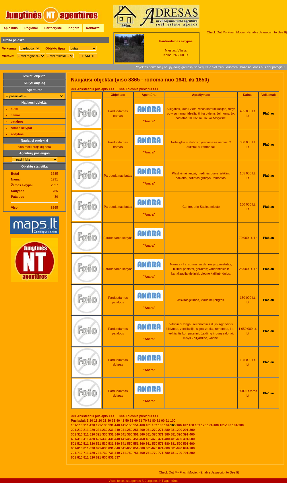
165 (172, 425)
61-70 (143, 420)
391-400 (189, 434)
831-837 (114, 457)
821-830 (101, 457)
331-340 (114, 434)
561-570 (151, 443)
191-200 (238, 425)
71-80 (152, 420)
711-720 (89, 453)
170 (203, 425)
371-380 (164, 434)
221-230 (101, 429)
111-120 (89, 425)
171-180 (213, 425)
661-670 (151, 448)
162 (154, 425)
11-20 (98, 420)
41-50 (125, 420)
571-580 (164, 443)
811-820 (89, 457)
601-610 (76, 448)
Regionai (31, 28)
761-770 (151, 453)
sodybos (17, 134)
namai (15, 115)
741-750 (126, 453)
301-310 (76, 434)
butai (14, 109)
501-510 (76, 443)
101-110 (76, 425)
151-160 (139, 425)
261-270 (151, 429)
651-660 (139, 448)
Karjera (73, 28)
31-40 (116, 420)
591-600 (189, 443)
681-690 (176, 448)
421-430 (101, 439)
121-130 (101, 425)
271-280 (164, 429)
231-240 (114, 429)
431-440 (114, 439)
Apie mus (10, 28)
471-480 (164, 439)
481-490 (176, 439)
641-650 (126, 448)
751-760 (139, 453)
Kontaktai (93, 28)
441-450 (126, 439)
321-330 (101, 434)
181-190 (225, 425)
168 (191, 425)
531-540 (114, 443)
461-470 (151, 439)
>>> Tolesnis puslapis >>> (138, 89)
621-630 (101, 448)
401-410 (76, 439)
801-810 (76, 457)
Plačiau (268, 113)
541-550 (126, 443)
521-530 (101, 443)
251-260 (139, 429)
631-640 (114, 448)
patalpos (17, 121)
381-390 (176, 434)
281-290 (176, 429)
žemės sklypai (21, 128)
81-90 (161, 420)
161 (148, 425)
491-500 (189, 439)
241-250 (126, 429)
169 (197, 425)
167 (185, 425)
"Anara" (149, 121)
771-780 (164, 453)
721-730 (101, 453)
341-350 (126, 434)
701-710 (76, 453)
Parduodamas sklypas (176, 41)
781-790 (176, 453)
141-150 (126, 425)
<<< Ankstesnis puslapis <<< (92, 89)
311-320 (89, 434)
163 (160, 425)
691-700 (189, 448)
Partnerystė (53, 28)
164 (166, 425)
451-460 (139, 439)
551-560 (139, 443)
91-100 (170, 420)
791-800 (189, 453)
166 (179, 425)
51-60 (134, 420)
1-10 (90, 420)
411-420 (89, 439)
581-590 (176, 443)
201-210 (76, 429)
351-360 (139, 434)
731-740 (114, 453)
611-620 (89, 448)
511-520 (89, 443)
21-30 (107, 420)
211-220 (89, 429)
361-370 (151, 434)
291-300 (189, 429)
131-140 (114, 425)
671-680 (164, 448)
